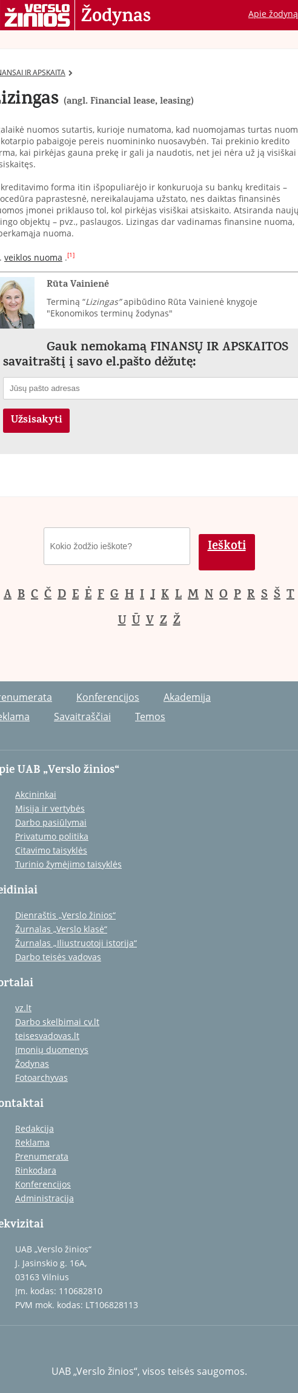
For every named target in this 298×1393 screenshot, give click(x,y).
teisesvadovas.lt (47, 1035)
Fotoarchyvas (41, 1077)
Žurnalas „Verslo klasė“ (61, 929)
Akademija (187, 697)
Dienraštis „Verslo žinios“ (65, 915)
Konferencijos (107, 697)
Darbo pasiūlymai (51, 822)
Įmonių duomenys (51, 1049)
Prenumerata (41, 1156)
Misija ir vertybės (50, 808)
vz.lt (23, 1008)
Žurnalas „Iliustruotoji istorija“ (76, 943)
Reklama (32, 1142)
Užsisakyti (36, 421)
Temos (150, 716)
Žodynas (116, 17)
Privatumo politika (51, 836)
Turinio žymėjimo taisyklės (68, 864)
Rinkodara (35, 1170)
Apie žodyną (273, 13)
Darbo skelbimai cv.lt (57, 1021)
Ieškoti (227, 547)
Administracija (44, 1198)
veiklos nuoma (33, 257)
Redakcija (34, 1128)
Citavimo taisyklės (51, 850)
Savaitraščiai (82, 716)
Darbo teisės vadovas (58, 957)
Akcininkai (35, 794)
